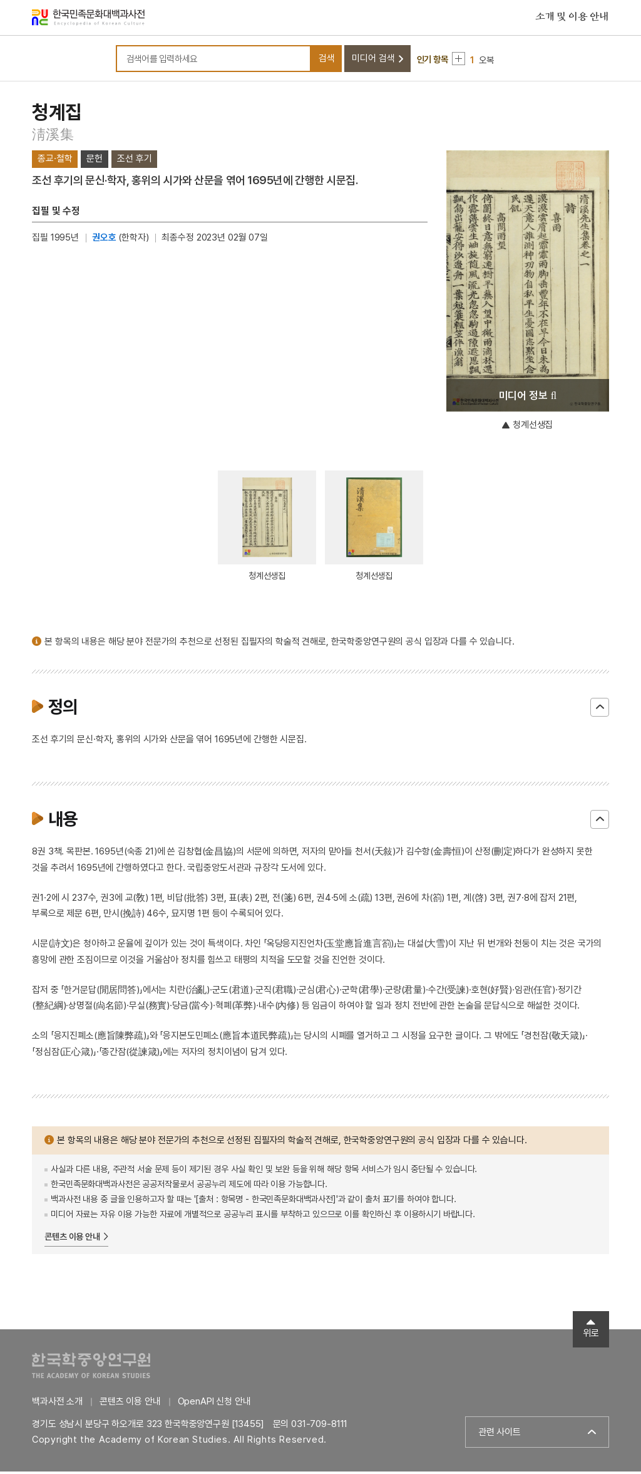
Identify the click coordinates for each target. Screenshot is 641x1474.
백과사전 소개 (57, 1403)
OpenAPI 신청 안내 (214, 1403)
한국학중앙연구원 (91, 1368)
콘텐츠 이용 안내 (72, 1239)
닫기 (599, 709)
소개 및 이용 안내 (572, 18)
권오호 (104, 240)
